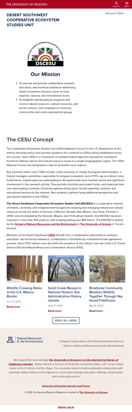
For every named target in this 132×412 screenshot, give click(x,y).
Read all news (66, 320)
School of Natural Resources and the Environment (45, 224)
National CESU (115, 13)
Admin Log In (66, 407)
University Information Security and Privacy (66, 386)
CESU (52, 235)
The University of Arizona (95, 224)
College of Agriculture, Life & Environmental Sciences (91, 341)
